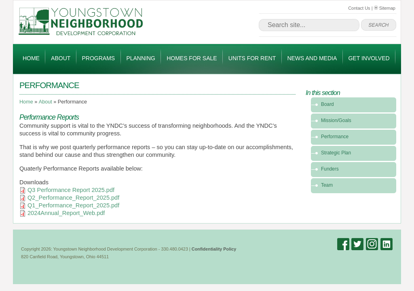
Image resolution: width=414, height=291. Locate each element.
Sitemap (384, 8)
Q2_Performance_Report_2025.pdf (73, 197)
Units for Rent (252, 58)
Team (327, 185)
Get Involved (368, 58)
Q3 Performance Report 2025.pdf (70, 190)
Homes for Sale (192, 58)
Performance (335, 136)
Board (327, 104)
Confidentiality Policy (214, 249)
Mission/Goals (336, 120)
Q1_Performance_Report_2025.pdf (73, 205)
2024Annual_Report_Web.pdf (66, 213)
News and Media (312, 58)
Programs (98, 58)
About (60, 58)
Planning (140, 58)
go (379, 25)
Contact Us (359, 8)
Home (31, 58)
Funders (330, 169)
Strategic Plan (336, 153)
